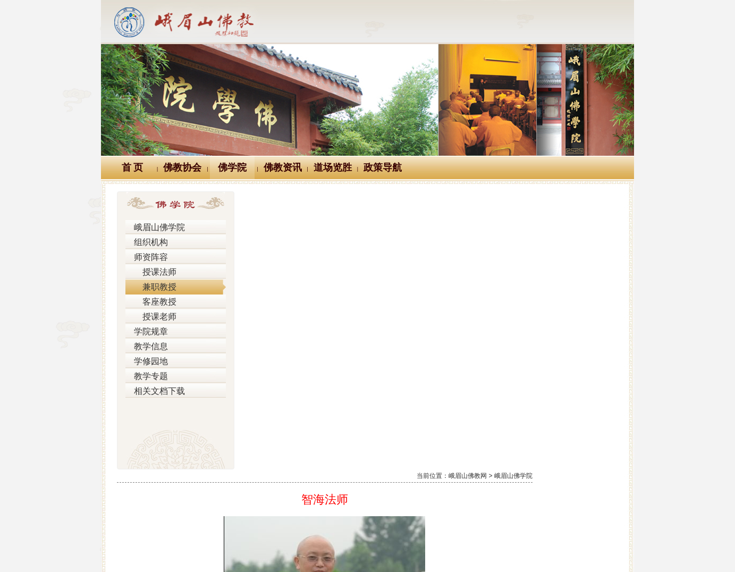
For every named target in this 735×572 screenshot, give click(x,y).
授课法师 (151, 272)
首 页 (132, 167)
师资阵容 (148, 257)
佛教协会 (182, 167)
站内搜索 (534, 499)
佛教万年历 (260, 499)
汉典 (365, 499)
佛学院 (232, 167)
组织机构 (148, 242)
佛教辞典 (319, 499)
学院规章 (148, 331)
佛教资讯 (283, 167)
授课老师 (151, 317)
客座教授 (151, 302)
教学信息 (148, 346)
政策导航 (383, 167)
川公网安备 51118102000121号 (230, 548)
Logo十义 (201, 499)
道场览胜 (333, 167)
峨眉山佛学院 (155, 227)
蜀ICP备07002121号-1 (525, 548)
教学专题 (148, 376)
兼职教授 (151, 287)
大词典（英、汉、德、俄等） (446, 499)
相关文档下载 (155, 391)
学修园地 (148, 361)
